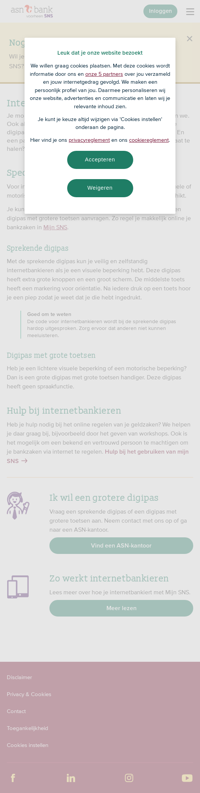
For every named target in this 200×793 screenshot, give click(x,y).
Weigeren (99, 188)
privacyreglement (89, 140)
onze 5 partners (104, 74)
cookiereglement (149, 140)
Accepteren (100, 159)
